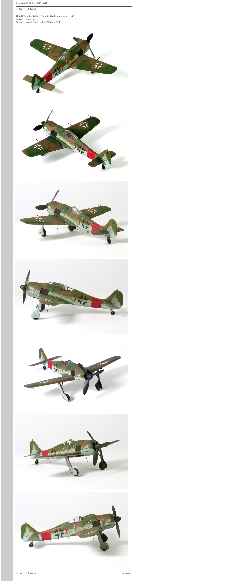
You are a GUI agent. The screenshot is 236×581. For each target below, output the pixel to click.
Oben (128, 573)
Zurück (33, 9)
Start (21, 9)
